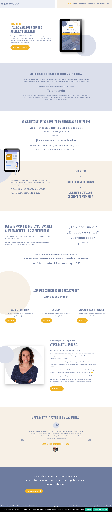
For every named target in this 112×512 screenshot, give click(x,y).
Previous (22, 440)
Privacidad (72, 506)
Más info (10, 320)
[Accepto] (110, 509)
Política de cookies (82, 506)
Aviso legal (92, 506)
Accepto (88, 509)
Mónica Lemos (33, 506)
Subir (108, 506)
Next (89, 440)
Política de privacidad (100, 509)
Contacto (100, 506)
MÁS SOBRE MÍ (57, 388)
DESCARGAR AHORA (19, 47)
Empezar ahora (33, 491)
